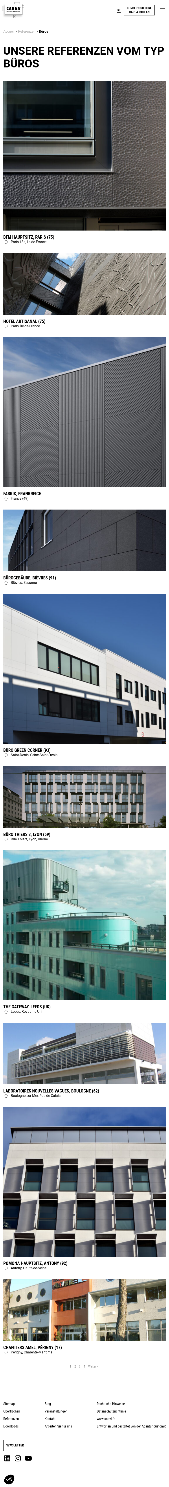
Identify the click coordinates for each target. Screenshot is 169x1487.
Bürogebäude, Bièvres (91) (29, 578)
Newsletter (15, 1445)
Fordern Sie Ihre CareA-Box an (139, 10)
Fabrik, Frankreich (22, 493)
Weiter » (93, 1366)
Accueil (9, 31)
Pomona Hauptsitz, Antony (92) (35, 1263)
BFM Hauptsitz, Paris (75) (28, 237)
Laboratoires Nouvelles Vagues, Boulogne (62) (51, 1091)
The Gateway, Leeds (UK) (27, 1006)
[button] (162, 10)
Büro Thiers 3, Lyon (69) (26, 834)
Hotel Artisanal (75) (24, 321)
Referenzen (26, 31)
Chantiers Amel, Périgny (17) (32, 1347)
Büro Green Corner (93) (27, 750)
